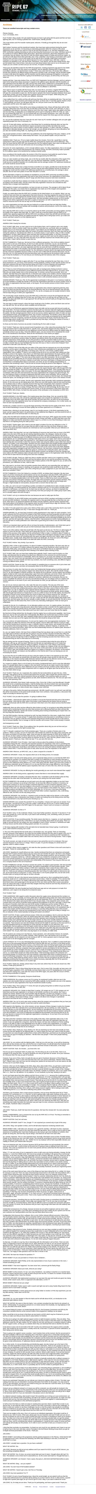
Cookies (51, 1486)
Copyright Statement (60, 1486)
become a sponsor (85, 100)
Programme (5, 20)
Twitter (82, 27)
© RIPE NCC (28, 1486)
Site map (35, 1486)
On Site (58, 20)
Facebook (85, 27)
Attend (37, 20)
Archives (28, 20)
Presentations (17, 20)
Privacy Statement (43, 1486)
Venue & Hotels (47, 20)
